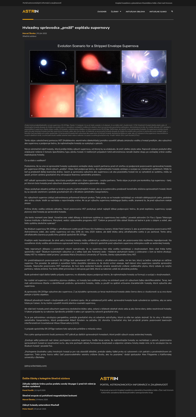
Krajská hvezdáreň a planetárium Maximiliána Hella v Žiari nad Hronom (143, 3)
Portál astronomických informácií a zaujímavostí (41, 3)
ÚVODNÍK (101, 11)
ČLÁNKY (116, 11)
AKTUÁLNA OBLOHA (135, 11)
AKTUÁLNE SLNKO (158, 11)
